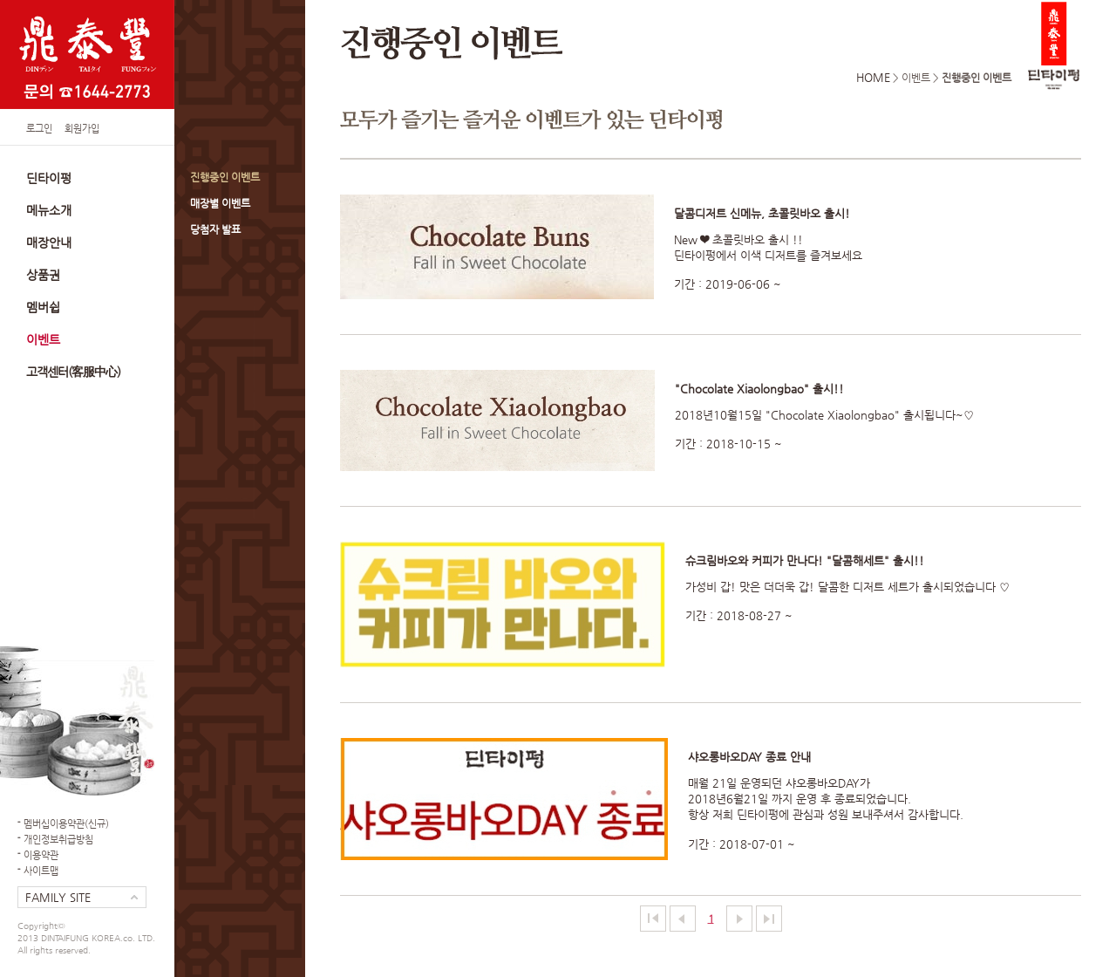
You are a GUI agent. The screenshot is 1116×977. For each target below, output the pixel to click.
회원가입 (82, 128)
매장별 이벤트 (220, 203)
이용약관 (41, 855)
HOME (873, 77)
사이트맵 (41, 871)
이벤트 (43, 339)
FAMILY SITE (58, 897)
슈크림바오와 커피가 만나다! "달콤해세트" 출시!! (804, 560)
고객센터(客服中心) (73, 372)
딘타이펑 (48, 178)
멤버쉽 (43, 307)
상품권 (43, 275)
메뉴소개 (48, 210)
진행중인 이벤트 (225, 177)
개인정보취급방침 (58, 839)
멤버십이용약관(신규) (66, 824)
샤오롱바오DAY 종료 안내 (749, 756)
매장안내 (48, 242)
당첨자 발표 (215, 229)
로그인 (39, 128)
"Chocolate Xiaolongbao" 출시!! (759, 388)
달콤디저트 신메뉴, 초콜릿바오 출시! (762, 213)
